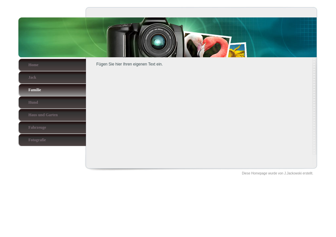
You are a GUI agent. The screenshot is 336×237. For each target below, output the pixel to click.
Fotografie (37, 140)
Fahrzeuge (37, 127)
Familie (35, 90)
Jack (32, 77)
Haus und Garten (43, 115)
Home (34, 65)
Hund (33, 102)
